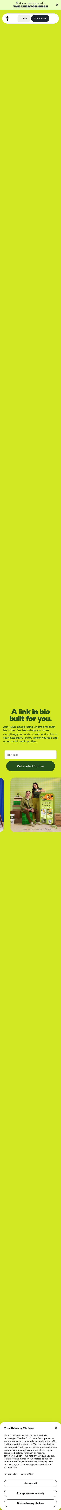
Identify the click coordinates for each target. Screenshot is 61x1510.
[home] (7, 18)
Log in (24, 18)
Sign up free (40, 18)
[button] (53, 18)
